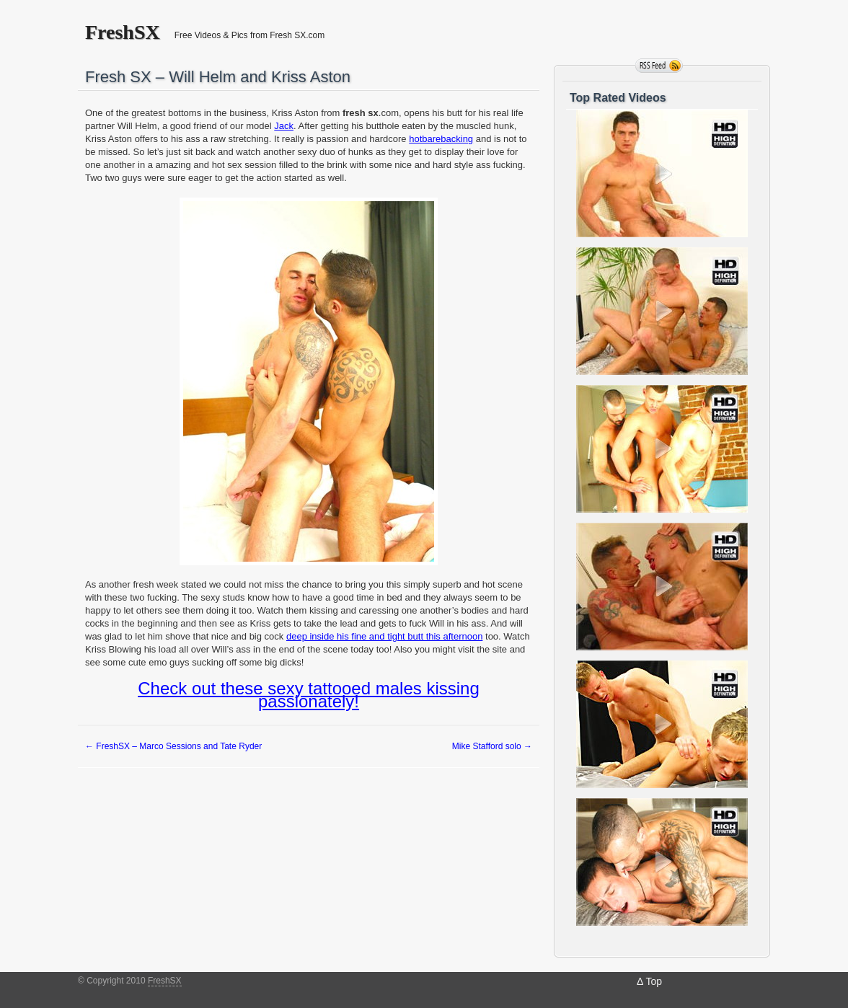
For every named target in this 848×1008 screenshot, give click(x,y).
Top (653, 981)
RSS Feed (659, 65)
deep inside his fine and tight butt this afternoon (384, 636)
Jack (283, 125)
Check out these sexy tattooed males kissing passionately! (309, 694)
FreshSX (122, 32)
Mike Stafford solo (492, 746)
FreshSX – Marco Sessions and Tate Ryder (173, 746)
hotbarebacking (441, 138)
